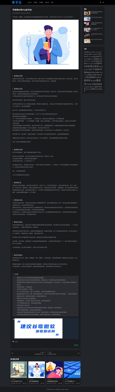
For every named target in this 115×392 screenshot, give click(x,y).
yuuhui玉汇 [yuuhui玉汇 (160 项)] (98, 56)
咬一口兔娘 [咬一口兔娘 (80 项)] (91, 61)
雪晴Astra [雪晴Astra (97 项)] (92, 87)
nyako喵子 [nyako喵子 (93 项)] (95, 54)
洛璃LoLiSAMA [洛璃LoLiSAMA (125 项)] (95, 72)
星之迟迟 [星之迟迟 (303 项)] (94, 66)
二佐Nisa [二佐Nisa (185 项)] (95, 59)
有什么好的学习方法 (16, 381)
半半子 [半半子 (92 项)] (87, 61)
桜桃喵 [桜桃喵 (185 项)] (97, 69)
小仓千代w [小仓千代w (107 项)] (92, 63)
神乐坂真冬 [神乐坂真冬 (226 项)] (91, 77)
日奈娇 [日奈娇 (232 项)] (87, 66)
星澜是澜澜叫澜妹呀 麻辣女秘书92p (97, 12)
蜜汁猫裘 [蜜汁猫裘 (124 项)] (93, 81)
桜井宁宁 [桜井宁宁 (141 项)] (91, 69)
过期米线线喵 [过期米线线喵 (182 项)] (97, 84)
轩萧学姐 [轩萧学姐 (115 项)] (89, 84)
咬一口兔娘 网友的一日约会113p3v (97, 29)
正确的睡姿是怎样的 (52, 381)
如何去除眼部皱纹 (34, 381)
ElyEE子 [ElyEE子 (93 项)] (94, 52)
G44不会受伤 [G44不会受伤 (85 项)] (99, 52)
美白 (16, 341)
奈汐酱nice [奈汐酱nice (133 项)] (97, 61)
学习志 (23, 13)
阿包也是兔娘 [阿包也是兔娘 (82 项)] (86, 86)
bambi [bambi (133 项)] (86, 52)
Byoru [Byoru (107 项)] (90, 52)
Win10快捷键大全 (69, 381)
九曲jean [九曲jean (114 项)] (89, 59)
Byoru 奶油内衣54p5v (96, 39)
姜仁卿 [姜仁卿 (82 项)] (88, 63)
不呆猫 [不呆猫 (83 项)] (85, 59)
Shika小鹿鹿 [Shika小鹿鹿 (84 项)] (91, 56)
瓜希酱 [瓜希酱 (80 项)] (86, 74)
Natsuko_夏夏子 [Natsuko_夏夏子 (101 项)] (88, 54)
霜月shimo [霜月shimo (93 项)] (88, 89)
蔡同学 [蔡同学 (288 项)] (87, 80)
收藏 (76, 345)
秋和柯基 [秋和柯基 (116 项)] (98, 77)
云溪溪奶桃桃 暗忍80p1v (96, 34)
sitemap (67, 389)
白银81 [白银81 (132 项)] (95, 75)
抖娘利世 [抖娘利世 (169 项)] (99, 63)
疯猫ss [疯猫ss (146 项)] (90, 75)
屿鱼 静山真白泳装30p (96, 17)
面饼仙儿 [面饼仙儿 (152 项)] (94, 89)
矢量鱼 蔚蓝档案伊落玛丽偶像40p (97, 23)
